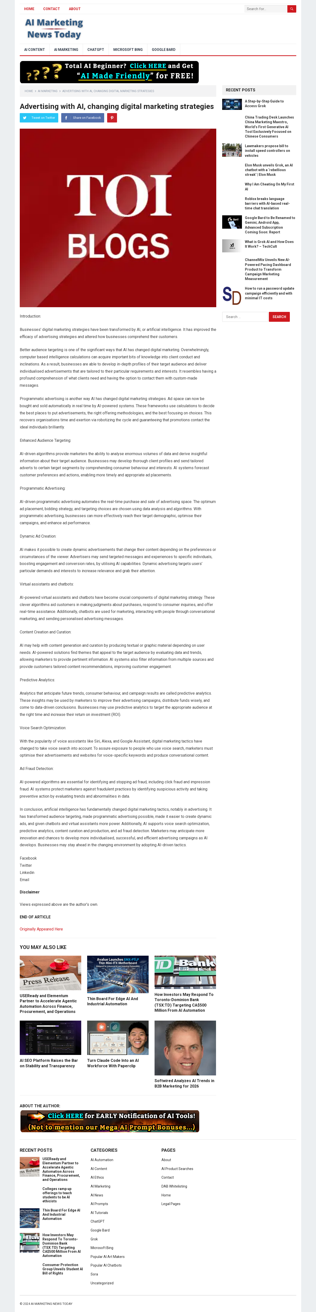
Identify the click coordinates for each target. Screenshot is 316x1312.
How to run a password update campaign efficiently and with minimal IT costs (269, 293)
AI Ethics (97, 1177)
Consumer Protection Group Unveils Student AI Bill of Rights (62, 1269)
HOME (29, 9)
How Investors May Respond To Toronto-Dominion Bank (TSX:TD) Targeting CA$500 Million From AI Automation (61, 1245)
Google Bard (164, 50)
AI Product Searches (177, 1169)
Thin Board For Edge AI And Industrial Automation (61, 1214)
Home (29, 91)
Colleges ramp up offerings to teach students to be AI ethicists (57, 1195)
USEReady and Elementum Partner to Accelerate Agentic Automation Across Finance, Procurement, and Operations (61, 1169)
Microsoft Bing (128, 50)
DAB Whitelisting (174, 1186)
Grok (94, 1239)
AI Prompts (99, 1204)
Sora (94, 1274)
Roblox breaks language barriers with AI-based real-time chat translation (267, 203)
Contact (51, 9)
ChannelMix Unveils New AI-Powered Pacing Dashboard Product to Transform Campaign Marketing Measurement (268, 269)
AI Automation (102, 1160)
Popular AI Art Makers (108, 1257)
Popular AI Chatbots (106, 1265)
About (75, 9)
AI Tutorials (99, 1213)
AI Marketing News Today (51, 1304)
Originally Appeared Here (41, 929)
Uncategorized (102, 1283)
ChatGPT (95, 50)
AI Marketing (66, 50)
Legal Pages (170, 1204)
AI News (97, 1195)
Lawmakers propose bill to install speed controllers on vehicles (267, 150)
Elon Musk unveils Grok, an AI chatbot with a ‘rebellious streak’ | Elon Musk (269, 170)
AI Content (34, 50)
